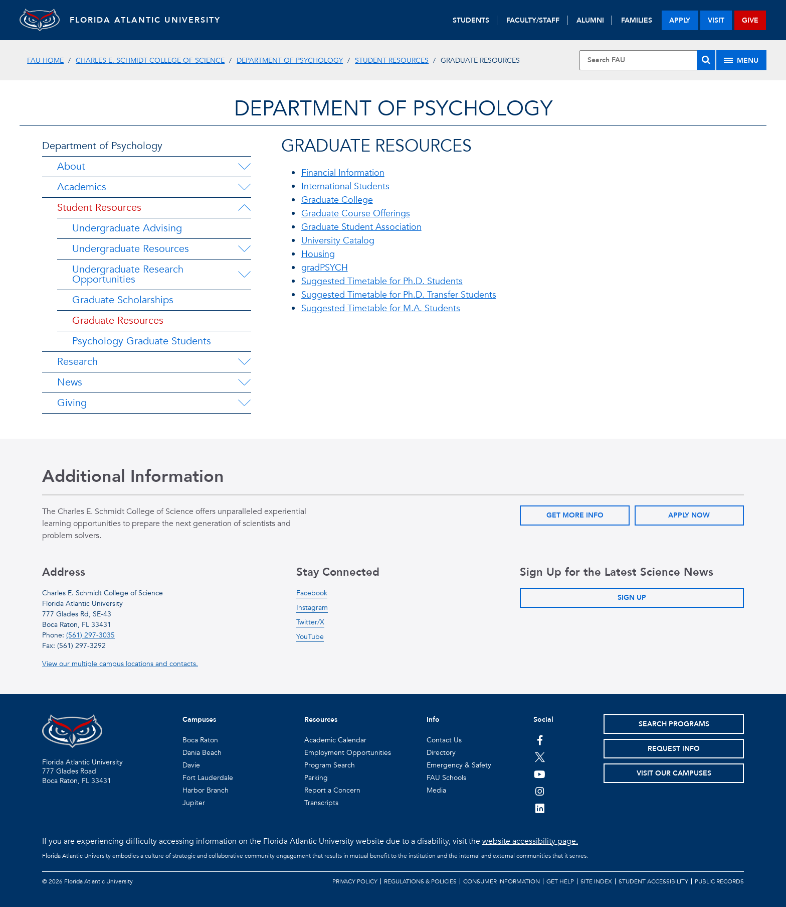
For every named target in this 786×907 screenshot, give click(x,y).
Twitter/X (310, 622)
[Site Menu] (741, 60)
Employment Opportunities (347, 752)
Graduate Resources (117, 320)
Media (436, 790)
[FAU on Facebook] (539, 740)
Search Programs (674, 724)
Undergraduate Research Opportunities (127, 274)
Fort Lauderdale (207, 778)
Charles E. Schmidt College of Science (150, 60)
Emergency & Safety (459, 765)
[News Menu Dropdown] (244, 382)
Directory (441, 752)
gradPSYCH (324, 268)
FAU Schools (446, 778)
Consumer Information (501, 881)
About (71, 166)
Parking (316, 778)
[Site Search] (647, 60)
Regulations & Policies (420, 881)
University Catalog (337, 240)
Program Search (329, 765)
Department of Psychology (290, 60)
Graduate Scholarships (122, 300)
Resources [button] (320, 719)
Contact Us (444, 740)
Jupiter (193, 803)
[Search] (706, 60)
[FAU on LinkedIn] (539, 808)
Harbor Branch (205, 790)
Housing (318, 254)
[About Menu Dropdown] (244, 167)
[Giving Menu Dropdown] (244, 403)
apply (679, 20)
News (69, 382)
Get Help (560, 881)
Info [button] (433, 719)
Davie (191, 765)
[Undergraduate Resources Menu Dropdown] (244, 249)
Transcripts (321, 803)
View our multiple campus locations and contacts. (120, 664)
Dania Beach (202, 752)
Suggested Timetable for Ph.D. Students (382, 281)
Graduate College (337, 200)
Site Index (596, 881)
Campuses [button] (199, 719)
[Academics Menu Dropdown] (244, 187)
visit (716, 20)
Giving (72, 403)
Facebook (311, 593)
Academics (81, 187)
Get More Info (575, 515)
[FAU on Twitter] (539, 757)
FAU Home (45, 60)
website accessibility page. (530, 841)
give (750, 20)
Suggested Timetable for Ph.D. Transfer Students (398, 295)
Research (77, 361)
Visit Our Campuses (674, 773)
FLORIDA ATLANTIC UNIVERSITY (145, 20)
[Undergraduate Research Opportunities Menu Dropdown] (244, 275)
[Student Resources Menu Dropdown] (244, 208)
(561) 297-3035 (90, 635)
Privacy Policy (354, 881)
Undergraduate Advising (127, 228)
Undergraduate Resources (130, 248)
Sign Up (632, 597)
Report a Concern (332, 790)
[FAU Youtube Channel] (539, 774)
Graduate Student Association (361, 227)
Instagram (312, 607)
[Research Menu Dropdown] (244, 362)
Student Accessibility (653, 881)
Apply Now (689, 515)
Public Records (719, 881)
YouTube (310, 636)
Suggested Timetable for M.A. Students (380, 308)
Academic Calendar (335, 740)
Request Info (674, 748)
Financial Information (342, 173)
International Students (345, 186)
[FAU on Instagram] (539, 791)
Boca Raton (200, 740)
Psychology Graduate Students (141, 341)
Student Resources (392, 60)
